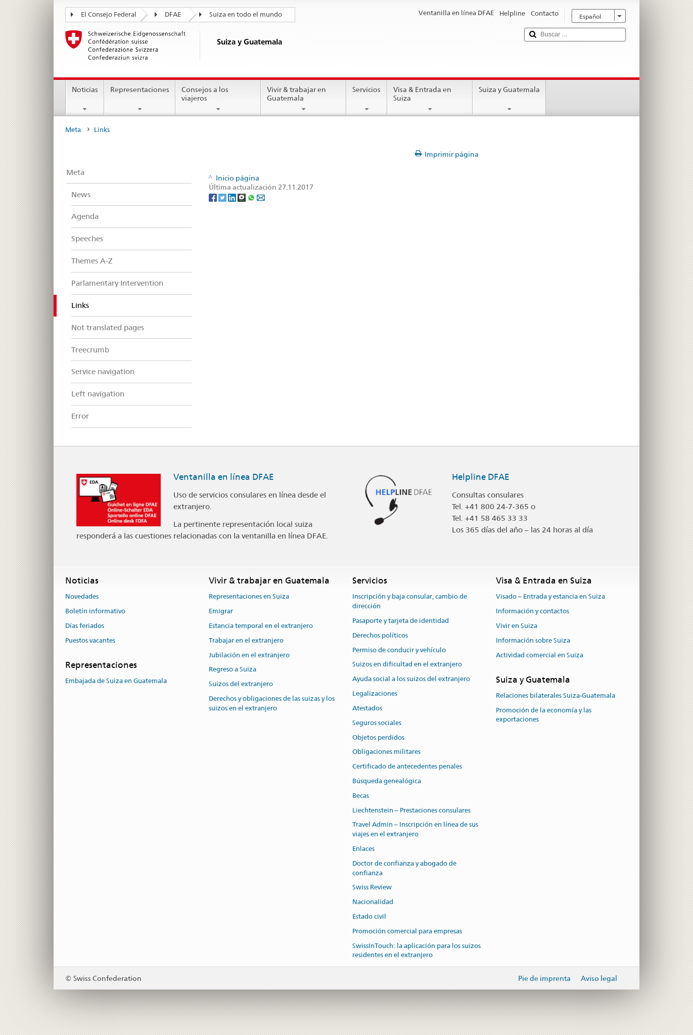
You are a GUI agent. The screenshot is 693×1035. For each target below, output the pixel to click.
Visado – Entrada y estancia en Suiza (550, 597)
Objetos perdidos (378, 737)
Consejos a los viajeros (218, 99)
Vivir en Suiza (516, 625)
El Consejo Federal (108, 14)
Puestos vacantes (90, 640)
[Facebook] (213, 197)
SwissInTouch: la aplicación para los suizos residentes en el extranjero (416, 950)
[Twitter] (223, 197)
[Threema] (242, 197)
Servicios (366, 99)
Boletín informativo (95, 611)
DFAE (173, 14)
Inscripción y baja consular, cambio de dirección (409, 601)
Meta (73, 129)
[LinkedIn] (233, 197)
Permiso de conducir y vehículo (399, 650)
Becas (360, 795)
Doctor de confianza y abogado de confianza (404, 868)
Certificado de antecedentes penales (407, 766)
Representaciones (140, 99)
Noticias (85, 99)
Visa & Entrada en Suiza (430, 99)
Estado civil (369, 916)
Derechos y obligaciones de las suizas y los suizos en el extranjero (272, 703)
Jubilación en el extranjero (249, 655)
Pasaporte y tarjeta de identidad (400, 620)
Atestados (367, 708)
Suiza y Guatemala (509, 99)
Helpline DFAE (481, 477)
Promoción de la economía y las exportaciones (543, 715)
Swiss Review (372, 887)
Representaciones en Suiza (249, 597)
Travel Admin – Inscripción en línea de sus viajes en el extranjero (415, 829)
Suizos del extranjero (241, 684)
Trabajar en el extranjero (246, 640)
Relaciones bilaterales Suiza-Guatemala (555, 695)
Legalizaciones (374, 693)
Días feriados (84, 625)
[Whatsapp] (252, 197)
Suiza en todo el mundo (245, 14)
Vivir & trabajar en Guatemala (303, 99)
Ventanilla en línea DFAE (223, 477)
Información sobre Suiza (533, 640)
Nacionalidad (372, 902)
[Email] (261, 197)
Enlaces (363, 848)
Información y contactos (532, 611)
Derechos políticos (380, 635)
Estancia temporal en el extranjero (261, 625)
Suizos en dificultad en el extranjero (407, 664)
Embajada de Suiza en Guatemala (116, 681)
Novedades (82, 597)
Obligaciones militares (386, 752)
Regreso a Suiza (232, 669)
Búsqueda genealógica (386, 781)
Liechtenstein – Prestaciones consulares (411, 810)
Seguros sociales (376, 723)
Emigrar (221, 611)
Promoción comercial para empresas (407, 931)
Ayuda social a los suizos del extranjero (411, 679)
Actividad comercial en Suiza (539, 655)
